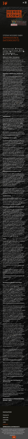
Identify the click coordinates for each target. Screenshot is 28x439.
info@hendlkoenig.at (10, 53)
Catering (5, 420)
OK (14, 437)
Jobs (4, 422)
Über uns (5, 417)
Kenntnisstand (6, 321)
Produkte (6, 415)
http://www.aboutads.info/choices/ (11, 272)
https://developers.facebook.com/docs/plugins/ (13, 303)
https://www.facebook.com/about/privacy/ (12, 359)
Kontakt (5, 424)
